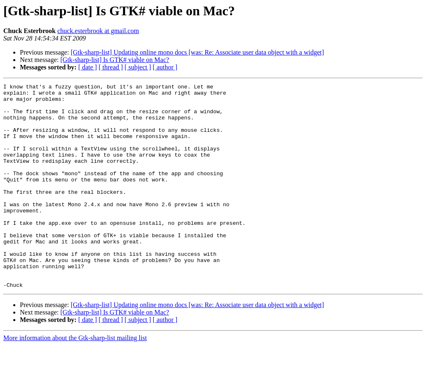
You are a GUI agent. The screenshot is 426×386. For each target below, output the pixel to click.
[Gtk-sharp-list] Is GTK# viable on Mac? (114, 59)
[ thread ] (111, 67)
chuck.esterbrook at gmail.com (98, 30)
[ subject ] (138, 67)
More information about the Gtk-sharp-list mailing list (75, 378)
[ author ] (165, 67)
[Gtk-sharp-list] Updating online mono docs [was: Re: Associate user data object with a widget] (197, 52)
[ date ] (87, 67)
